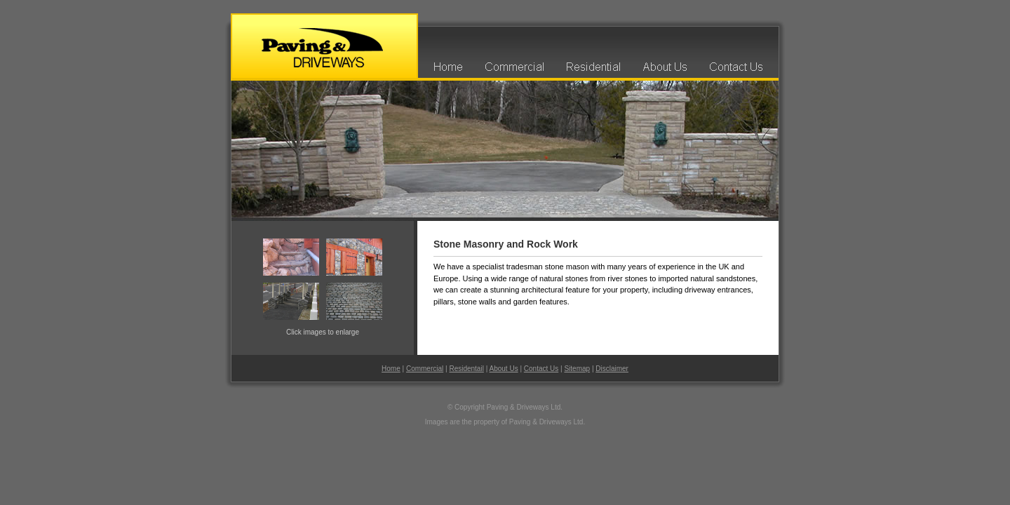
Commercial (424, 368)
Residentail (466, 368)
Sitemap (577, 368)
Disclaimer (611, 368)
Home (391, 368)
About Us (504, 368)
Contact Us (541, 368)
